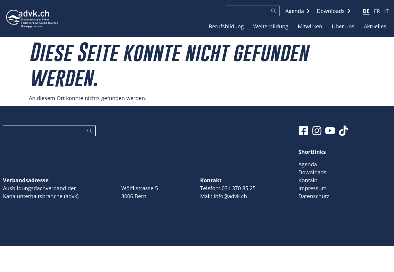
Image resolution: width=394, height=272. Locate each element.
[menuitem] (366, 10)
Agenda (307, 164)
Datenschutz (313, 196)
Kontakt (307, 180)
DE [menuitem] (366, 11)
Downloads (312, 172)
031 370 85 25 (239, 188)
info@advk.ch (230, 196)
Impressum (312, 188)
